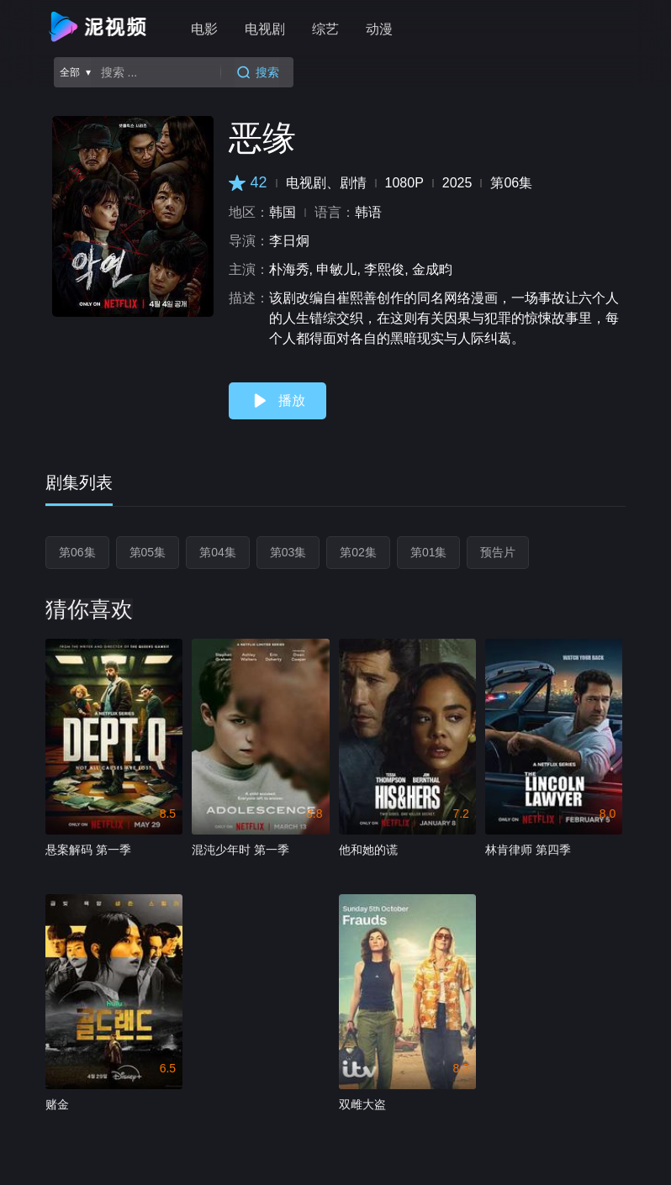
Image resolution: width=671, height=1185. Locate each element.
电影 (204, 29)
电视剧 (265, 29)
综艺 (325, 29)
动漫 (379, 29)
